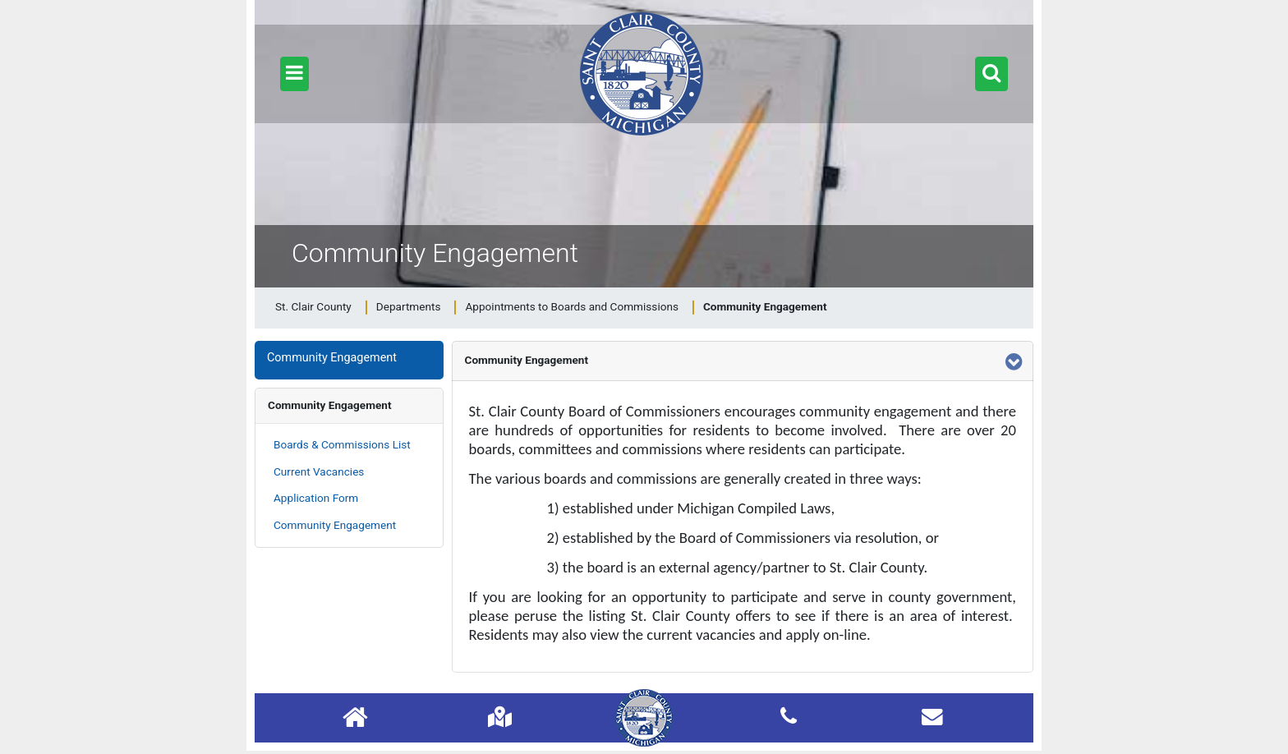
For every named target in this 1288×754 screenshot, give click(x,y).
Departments (408, 306)
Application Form (316, 497)
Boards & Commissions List (342, 444)
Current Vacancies (319, 471)
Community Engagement (330, 404)
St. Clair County (313, 306)
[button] (294, 74)
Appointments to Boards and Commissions (571, 306)
